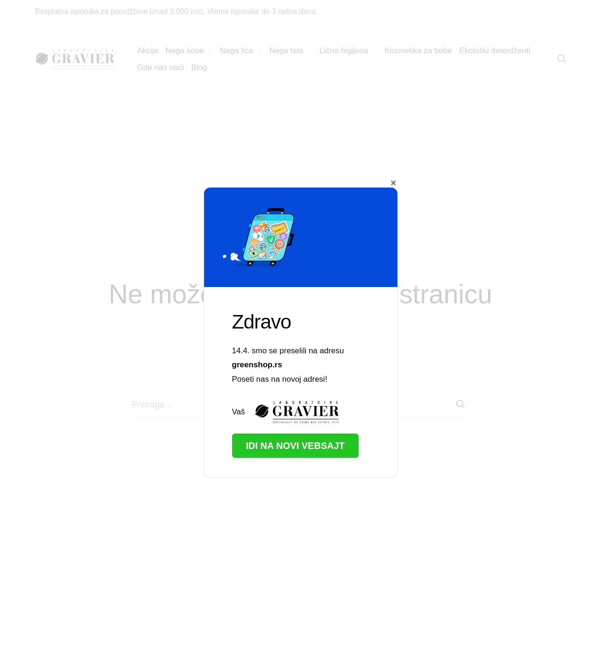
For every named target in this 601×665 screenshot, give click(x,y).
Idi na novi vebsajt (295, 446)
